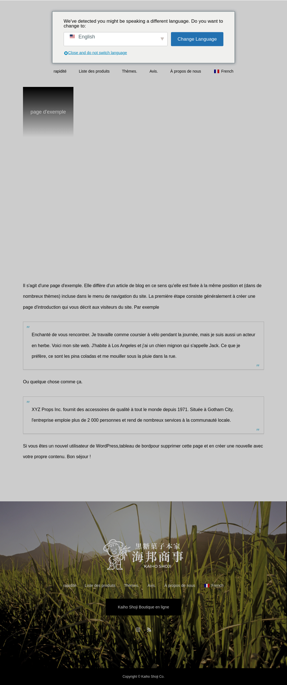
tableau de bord (135, 446)
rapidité (60, 71)
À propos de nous (185, 71)
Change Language (197, 39)
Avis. (153, 71)
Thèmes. (129, 71)
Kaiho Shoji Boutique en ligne (143, 607)
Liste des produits (94, 71)
